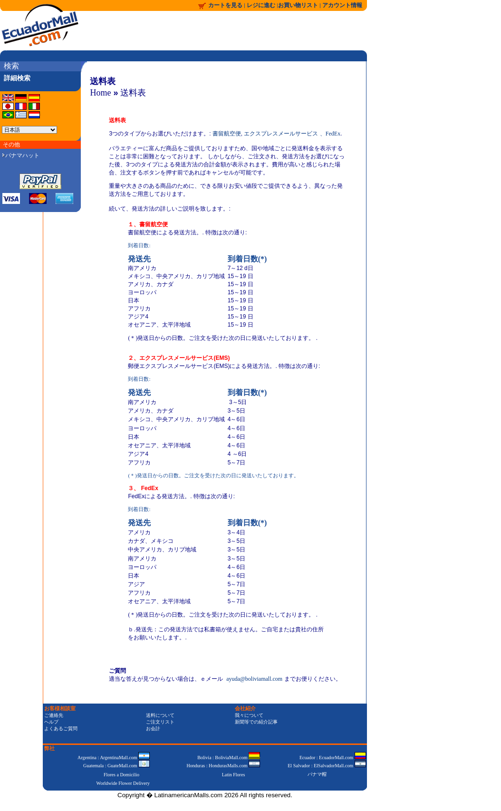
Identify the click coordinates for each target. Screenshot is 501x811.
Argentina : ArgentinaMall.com (113, 757)
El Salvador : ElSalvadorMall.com (327, 765)
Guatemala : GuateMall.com (116, 765)
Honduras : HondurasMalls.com (223, 765)
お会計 (153, 728)
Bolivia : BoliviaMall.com (228, 757)
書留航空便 (226, 133)
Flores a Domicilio (121, 774)
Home (100, 92)
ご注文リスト (160, 721)
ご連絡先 (53, 715)
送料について (160, 715)
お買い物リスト (298, 5)
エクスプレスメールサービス (281, 133)
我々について (249, 715)
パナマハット (20, 155)
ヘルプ (51, 721)
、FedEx (330, 133)
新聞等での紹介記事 (256, 721)
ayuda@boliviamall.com (254, 679)
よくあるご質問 (60, 728)
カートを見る (225, 5)
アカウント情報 (342, 5)
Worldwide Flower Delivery (123, 783)
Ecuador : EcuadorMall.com (332, 757)
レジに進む (262, 5)
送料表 (133, 92)
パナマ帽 (317, 774)
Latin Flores (233, 774)
